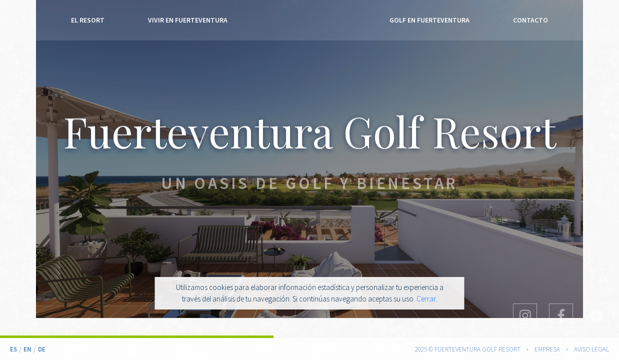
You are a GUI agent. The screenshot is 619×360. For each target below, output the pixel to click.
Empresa (547, 349)
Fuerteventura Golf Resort (309, 21)
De (42, 349)
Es (13, 349)
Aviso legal (591, 349)
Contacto (530, 21)
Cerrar (426, 299)
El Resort (87, 21)
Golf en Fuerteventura (430, 21)
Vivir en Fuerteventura (188, 21)
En (28, 349)
